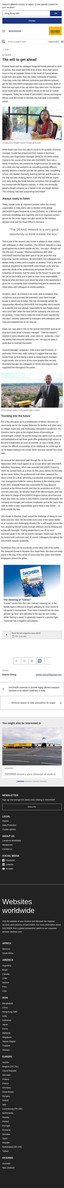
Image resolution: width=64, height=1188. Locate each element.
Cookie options (9, 829)
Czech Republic (9, 1071)
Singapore (7, 1037)
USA (4, 991)
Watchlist (53, 41)
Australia (6, 1163)
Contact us (7, 849)
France (5, 1083)
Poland (5, 1121)
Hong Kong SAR (9, 1012)
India (4, 1016)
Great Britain (8, 1092)
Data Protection (9, 825)
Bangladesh (7, 1003)
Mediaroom (15, 31)
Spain (5, 1138)
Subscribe (32, 807)
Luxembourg (8, 1109)
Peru (4, 987)
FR (12, 1066)
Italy (4, 1104)
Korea (5, 1029)
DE (20, 1109)
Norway (5, 1117)
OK (56, 13)
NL (16, 1066)
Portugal (6, 1126)
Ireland (5, 1100)
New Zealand (8, 1168)
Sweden (6, 1142)
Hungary (6, 1096)
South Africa (7, 953)
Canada (5, 974)
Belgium (6, 1066)
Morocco (6, 949)
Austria (5, 1062)
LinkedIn (7, 864)
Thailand (6, 1045)
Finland (5, 1079)
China (5, 1007)
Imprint (5, 821)
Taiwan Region (9, 1041)
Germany (6, 1087)
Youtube (7, 869)
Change (32, 21)
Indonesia (6, 1020)
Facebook (8, 860)
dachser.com (16, 932)
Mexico (5, 982)
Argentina (6, 965)
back (5, 49)
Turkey (5, 1151)
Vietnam (6, 1050)
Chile (4, 978)
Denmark (6, 1075)
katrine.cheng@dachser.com (49, 674)
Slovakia (6, 1134)
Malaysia (6, 1033)
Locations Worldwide (11, 840)
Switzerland (7, 1147)
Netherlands (7, 1113)
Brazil (4, 970)
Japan (5, 1024)
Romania (6, 1130)
